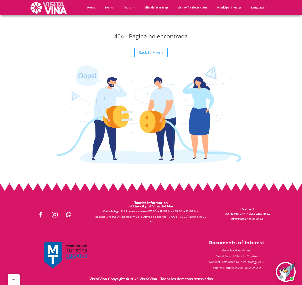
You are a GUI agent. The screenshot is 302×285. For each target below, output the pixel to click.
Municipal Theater (229, 7)
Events (109, 7)
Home (91, 7)
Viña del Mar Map (156, 7)
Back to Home (151, 52)
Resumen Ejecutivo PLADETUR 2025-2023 (236, 268)
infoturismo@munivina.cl (247, 218)
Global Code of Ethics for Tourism (237, 256)
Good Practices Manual (236, 250)
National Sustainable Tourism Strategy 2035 (236, 262)
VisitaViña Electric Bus (192, 7)
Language (257, 7)
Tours (127, 7)
